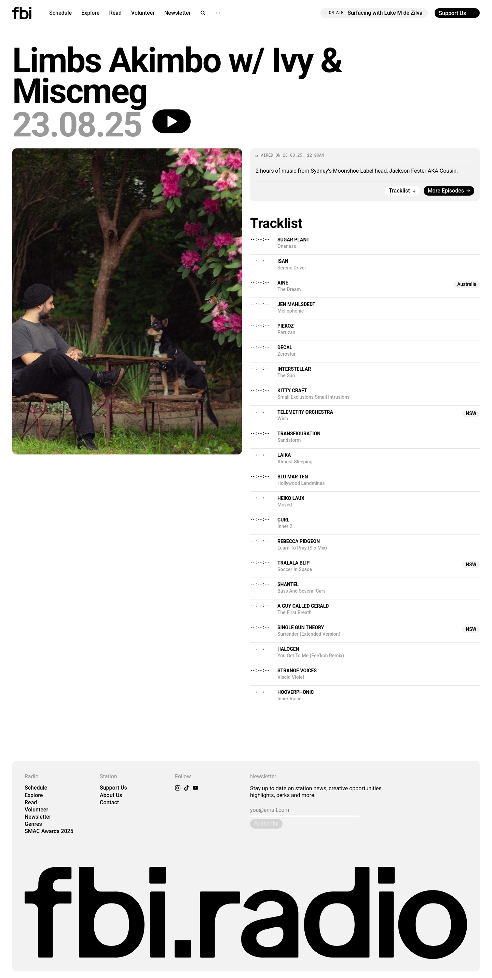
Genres (33, 824)
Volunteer (143, 13)
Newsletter (177, 13)
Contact (109, 802)
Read (115, 13)
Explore (90, 13)
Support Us (113, 787)
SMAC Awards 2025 (49, 831)
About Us (111, 795)
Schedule (60, 13)
